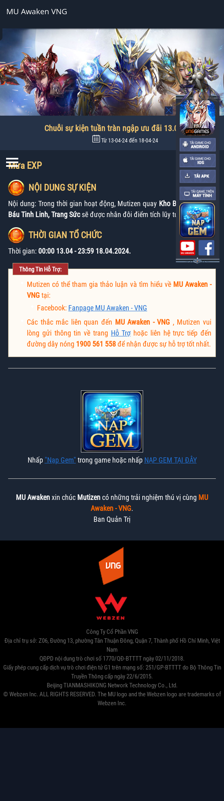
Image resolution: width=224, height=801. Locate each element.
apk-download (197, 176)
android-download (197, 144)
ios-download (197, 161)
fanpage (206, 247)
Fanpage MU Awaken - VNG (107, 308)
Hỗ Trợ (121, 333)
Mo (169, 110)
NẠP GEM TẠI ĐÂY (170, 460)
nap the (197, 220)
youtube (187, 247)
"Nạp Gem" (60, 460)
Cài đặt (193, 14)
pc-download (197, 193)
